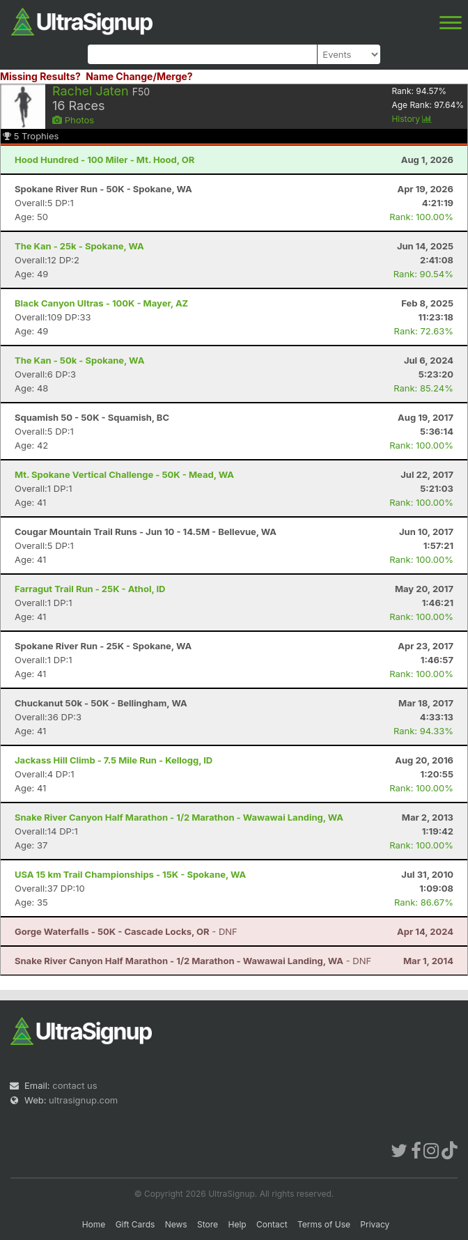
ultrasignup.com (83, 1100)
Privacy (374, 1224)
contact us (74, 1085)
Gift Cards (135, 1224)
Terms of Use (323, 1224)
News (176, 1224)
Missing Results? (40, 76)
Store (207, 1224)
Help (237, 1224)
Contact (272, 1224)
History (411, 119)
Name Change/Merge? (139, 76)
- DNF (126, 931)
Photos (73, 119)
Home (94, 1224)
